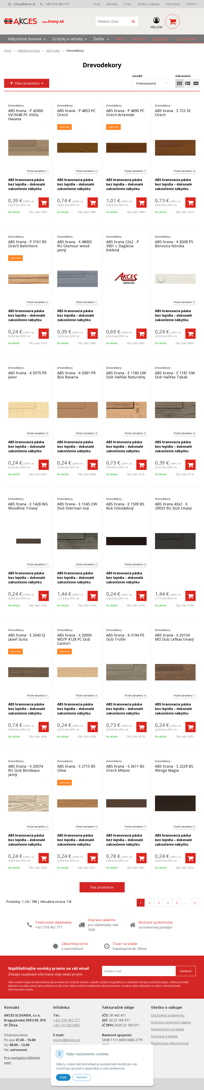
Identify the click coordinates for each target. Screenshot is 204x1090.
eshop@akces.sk (24, 4)
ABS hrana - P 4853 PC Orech (76, 112)
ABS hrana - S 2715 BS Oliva (76, 768)
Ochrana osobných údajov (171, 1022)
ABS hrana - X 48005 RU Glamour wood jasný (74, 245)
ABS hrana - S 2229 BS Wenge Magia (174, 768)
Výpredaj (160, 38)
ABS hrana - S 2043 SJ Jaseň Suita (26, 637)
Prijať (63, 1077)
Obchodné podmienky (168, 1015)
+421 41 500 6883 (66, 1025)
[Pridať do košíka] (44, 202)
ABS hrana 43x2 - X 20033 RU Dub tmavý (173, 506)
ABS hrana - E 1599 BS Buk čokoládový (125, 506)
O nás (127, 4)
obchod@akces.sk (66, 1040)
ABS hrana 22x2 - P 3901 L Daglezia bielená (122, 245)
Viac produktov (102, 887)
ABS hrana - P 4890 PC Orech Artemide (125, 112)
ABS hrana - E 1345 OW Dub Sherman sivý (77, 506)
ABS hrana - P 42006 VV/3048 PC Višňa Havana (25, 114)
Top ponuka (185, 38)
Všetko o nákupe (149, 4)
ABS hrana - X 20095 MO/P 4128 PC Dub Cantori (74, 639)
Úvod (96, 4)
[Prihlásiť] (156, 22)
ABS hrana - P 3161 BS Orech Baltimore (27, 243)
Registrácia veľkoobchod (169, 1043)
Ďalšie (191, 4)
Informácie (173, 4)
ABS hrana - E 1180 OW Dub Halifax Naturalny (126, 374)
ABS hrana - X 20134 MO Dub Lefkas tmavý (174, 637)
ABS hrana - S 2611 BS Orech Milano (125, 768)
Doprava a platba (164, 1036)
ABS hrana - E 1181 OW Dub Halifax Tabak (175, 374)
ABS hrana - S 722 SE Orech (173, 112)
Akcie (120, 38)
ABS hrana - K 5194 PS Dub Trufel (125, 637)
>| (194, 903)
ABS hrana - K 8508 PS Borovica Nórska (174, 243)
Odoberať (185, 971)
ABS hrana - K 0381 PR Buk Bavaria (76, 374)
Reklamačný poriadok (167, 1029)
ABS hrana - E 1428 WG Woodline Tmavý (28, 506)
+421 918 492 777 (57, 4)
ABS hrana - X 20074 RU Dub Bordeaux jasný (25, 770)
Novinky (139, 38)
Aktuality (111, 4)
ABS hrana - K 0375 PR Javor (27, 374)
